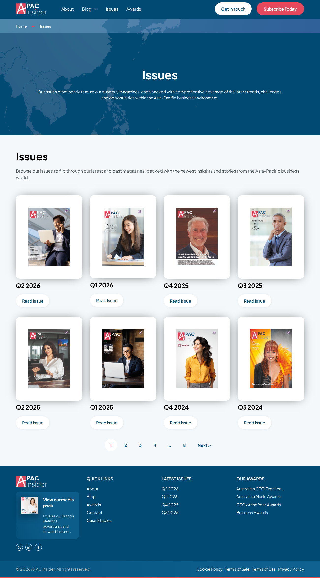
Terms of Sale (237, 569)
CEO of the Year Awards (258, 504)
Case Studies (99, 520)
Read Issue (32, 300)
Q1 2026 (170, 496)
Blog (91, 496)
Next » (204, 445)
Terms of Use (264, 569)
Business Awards (252, 512)
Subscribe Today (280, 9)
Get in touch (233, 9)
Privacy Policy (291, 569)
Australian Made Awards (258, 496)
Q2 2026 (170, 488)
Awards (133, 9)
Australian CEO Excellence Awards (261, 488)
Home (21, 26)
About (67, 9)
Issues (112, 9)
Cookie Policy (210, 569)
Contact (94, 512)
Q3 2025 (170, 512)
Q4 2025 (170, 504)
